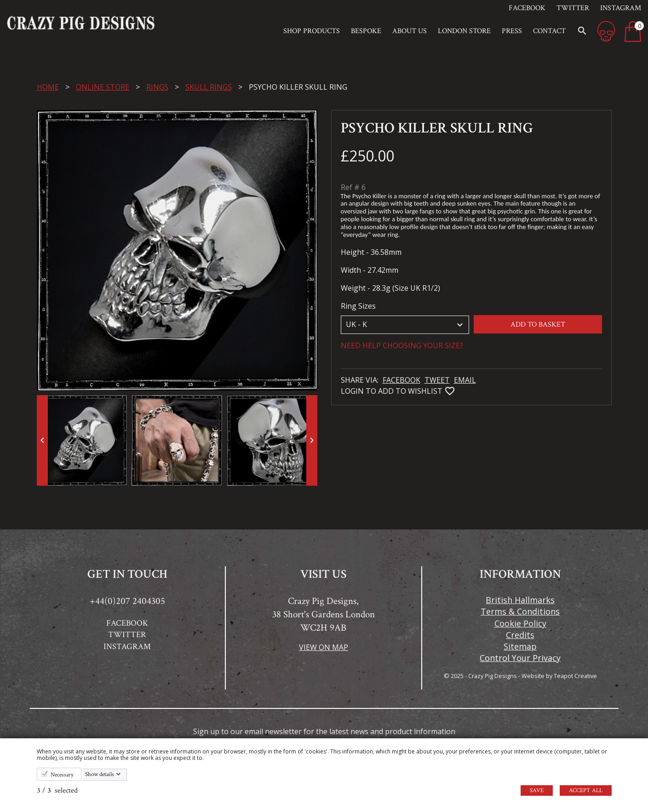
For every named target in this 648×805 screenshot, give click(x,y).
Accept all (585, 790)
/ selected (57, 790)
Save (537, 790)
